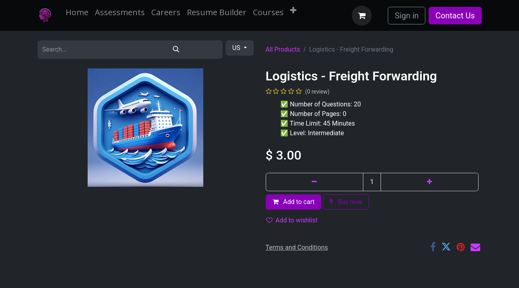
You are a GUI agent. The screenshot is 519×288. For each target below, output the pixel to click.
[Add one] (430, 182)
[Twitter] (446, 247)
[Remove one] (315, 182)
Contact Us (455, 15)
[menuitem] (77, 12)
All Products (283, 49)
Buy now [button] (346, 202)
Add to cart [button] (294, 202)
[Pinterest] (461, 247)
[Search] (176, 49)
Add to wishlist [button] (292, 220)
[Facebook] (433, 247)
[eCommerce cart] (362, 16)
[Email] (475, 247)
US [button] (237, 48)
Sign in (407, 15)
